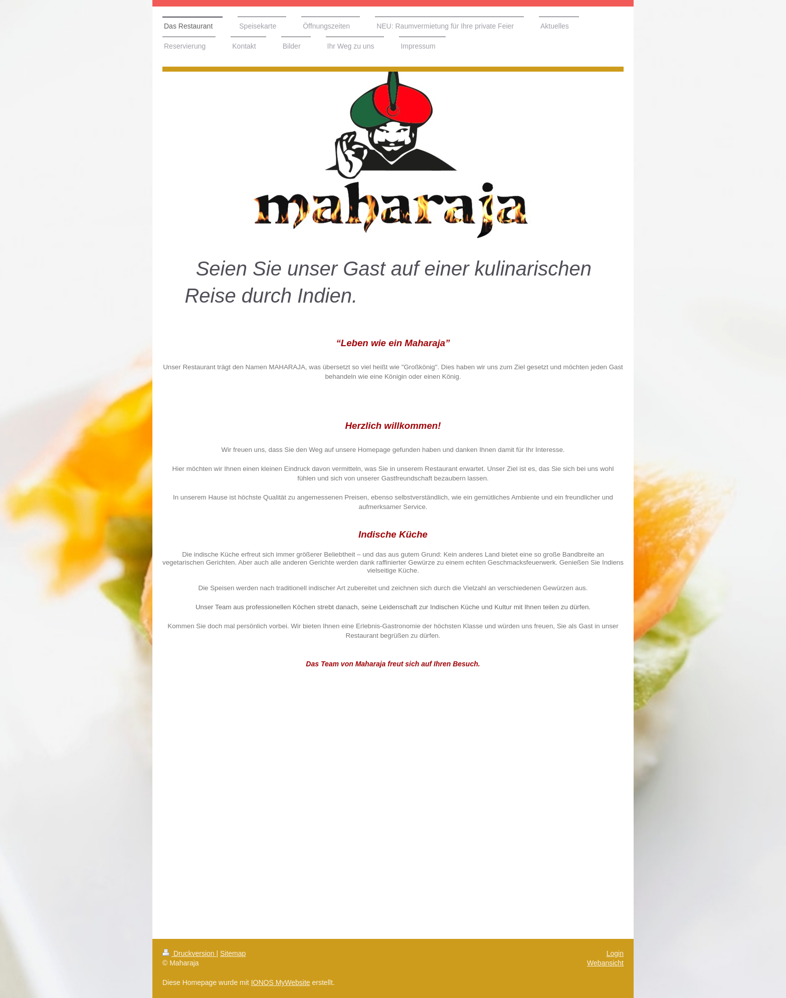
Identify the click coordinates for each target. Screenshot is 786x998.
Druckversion (189, 953)
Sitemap (233, 953)
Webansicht (605, 963)
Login (615, 953)
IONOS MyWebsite (280, 982)
